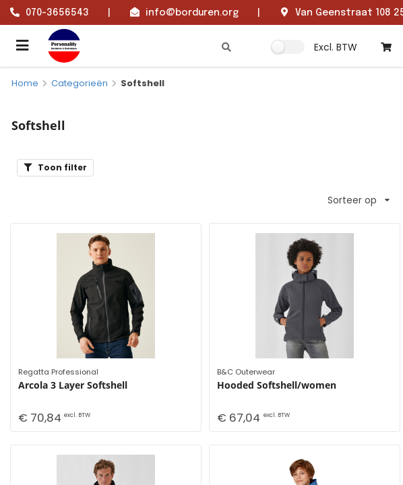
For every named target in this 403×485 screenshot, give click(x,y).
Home (24, 83)
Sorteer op (359, 200)
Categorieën (79, 83)
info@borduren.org (192, 13)
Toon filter (55, 167)
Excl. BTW (335, 47)
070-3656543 (57, 13)
